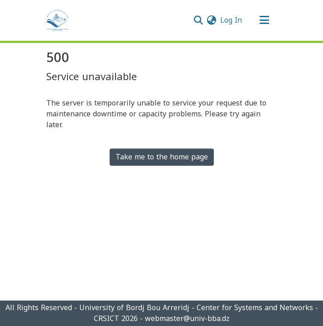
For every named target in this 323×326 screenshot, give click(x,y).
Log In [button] (231, 20)
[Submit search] (198, 20)
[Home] (57, 20)
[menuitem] (211, 20)
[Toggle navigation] (264, 20)
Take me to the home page (162, 157)
